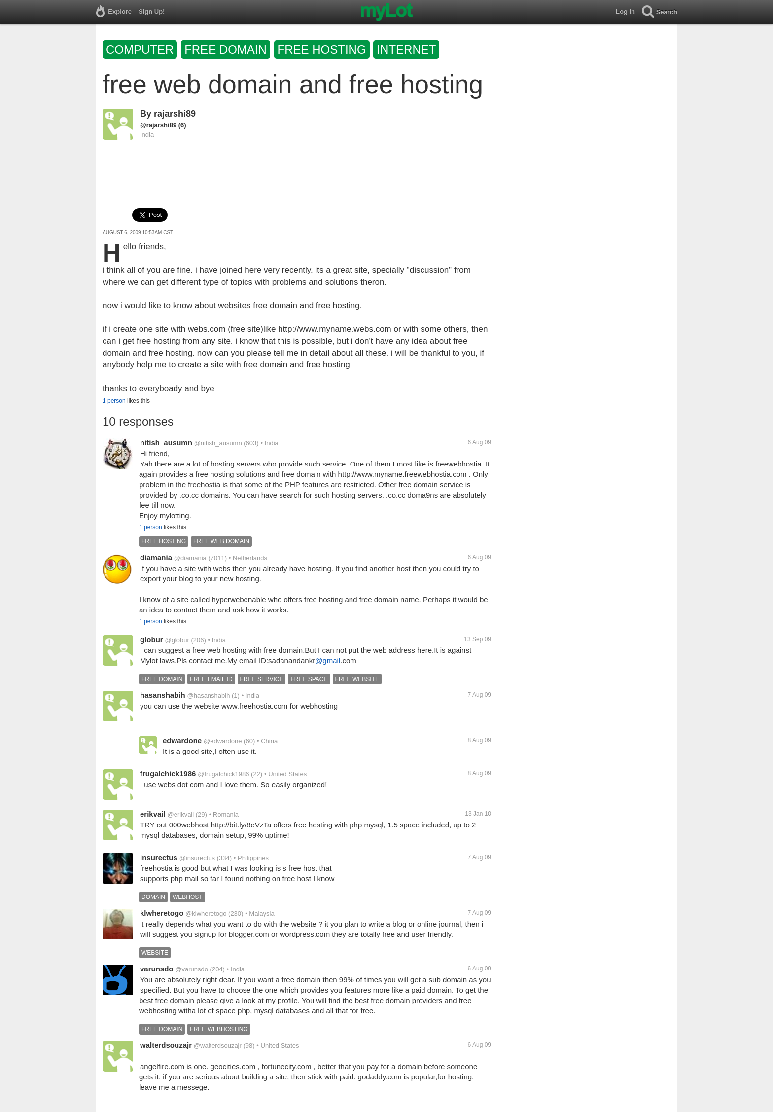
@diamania (190, 558)
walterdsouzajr (166, 1045)
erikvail (153, 814)
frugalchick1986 (168, 773)
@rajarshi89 (158, 125)
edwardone (182, 740)
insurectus (158, 857)
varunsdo (157, 969)
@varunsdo (191, 969)
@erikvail (181, 814)
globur (151, 639)
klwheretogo (161, 913)
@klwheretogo (205, 913)
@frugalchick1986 (223, 774)
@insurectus (197, 857)
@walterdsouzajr (218, 1045)
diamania (156, 557)
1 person (114, 400)
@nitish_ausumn (218, 443)
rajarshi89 (175, 114)
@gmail (327, 660)
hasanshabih (162, 695)
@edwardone (223, 741)
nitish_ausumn (166, 442)
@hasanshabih (208, 695)
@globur (177, 640)
